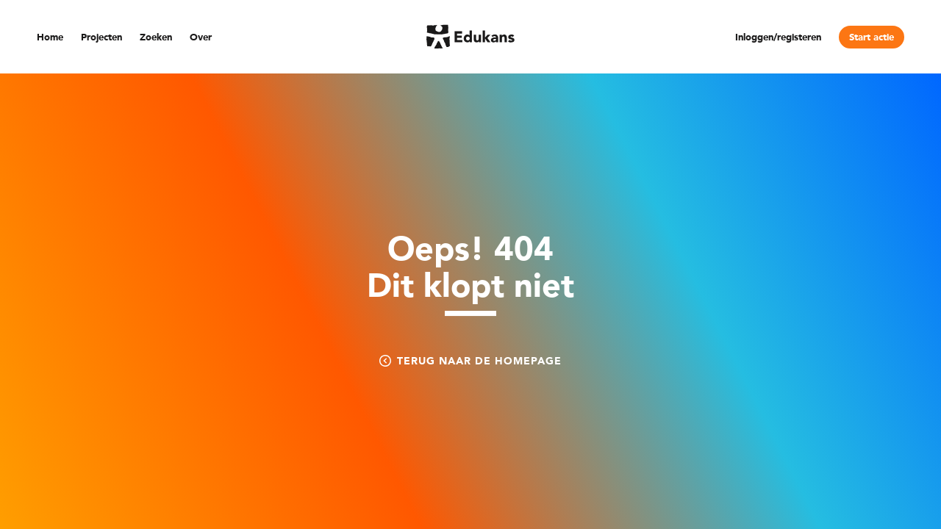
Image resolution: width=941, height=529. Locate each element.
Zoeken (156, 38)
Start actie (871, 38)
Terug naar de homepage (470, 361)
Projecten (101, 38)
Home (50, 38)
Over (201, 38)
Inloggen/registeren (778, 38)
